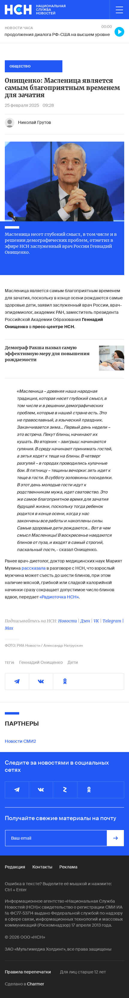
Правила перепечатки (28, 972)
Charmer (35, 984)
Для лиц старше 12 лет (83, 972)
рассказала (33, 568)
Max (9, 628)
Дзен (85, 621)
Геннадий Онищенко (41, 662)
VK (96, 621)
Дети (73, 662)
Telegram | (113, 621)
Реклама (68, 867)
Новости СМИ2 (20, 741)
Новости (67, 621)
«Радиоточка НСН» (59, 597)
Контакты (42, 867)
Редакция (15, 867)
